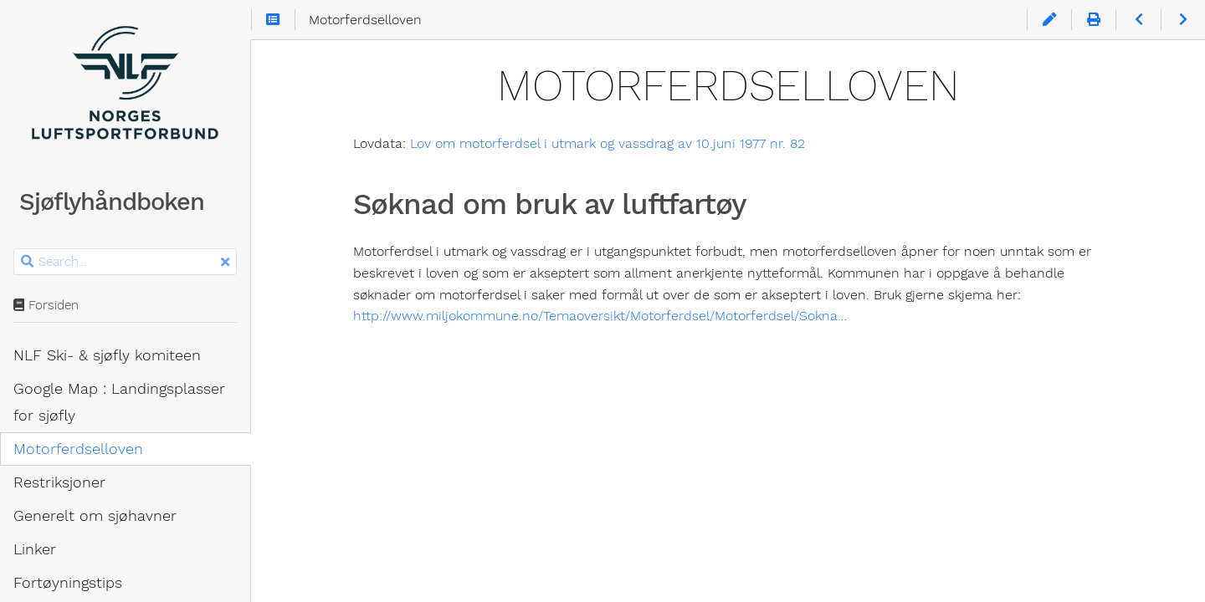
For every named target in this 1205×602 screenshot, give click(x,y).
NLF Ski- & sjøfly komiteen (107, 355)
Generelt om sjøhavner (95, 516)
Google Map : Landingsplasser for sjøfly (119, 402)
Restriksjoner (59, 482)
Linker (34, 549)
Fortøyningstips (67, 582)
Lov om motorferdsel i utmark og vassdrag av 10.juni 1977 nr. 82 (607, 143)
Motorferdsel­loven (78, 449)
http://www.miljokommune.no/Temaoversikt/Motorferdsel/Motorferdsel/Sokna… (600, 316)
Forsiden (46, 305)
